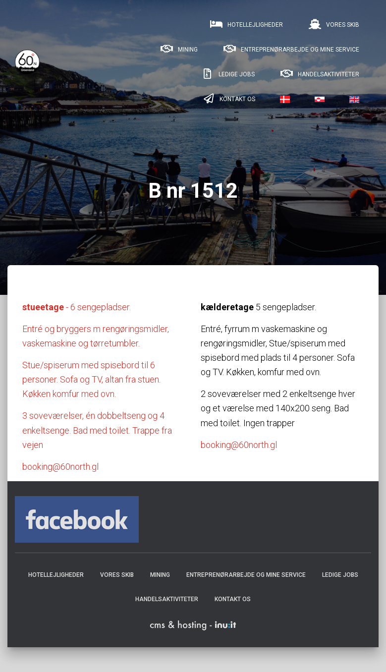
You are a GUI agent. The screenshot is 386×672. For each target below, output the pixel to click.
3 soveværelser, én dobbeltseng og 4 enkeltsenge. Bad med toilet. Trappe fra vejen (97, 429)
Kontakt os (228, 99)
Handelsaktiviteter (319, 74)
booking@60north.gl (60, 466)
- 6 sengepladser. (76, 307)
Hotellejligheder (246, 24)
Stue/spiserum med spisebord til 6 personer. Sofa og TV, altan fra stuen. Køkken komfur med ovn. (91, 379)
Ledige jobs (227, 74)
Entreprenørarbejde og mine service (290, 49)
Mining (179, 49)
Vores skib (333, 24)
